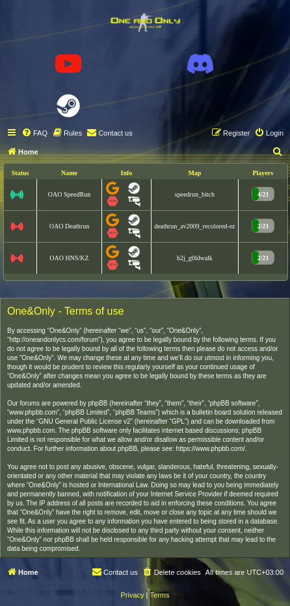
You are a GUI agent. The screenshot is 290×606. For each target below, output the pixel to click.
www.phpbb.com (31, 430)
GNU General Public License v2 (84, 421)
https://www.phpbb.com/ (210, 448)
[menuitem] (34, 133)
